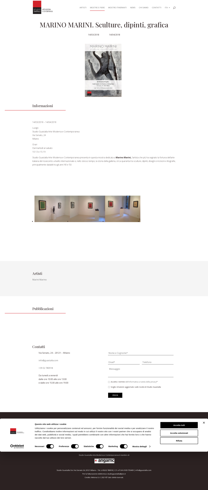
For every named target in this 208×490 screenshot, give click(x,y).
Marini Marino (39, 279)
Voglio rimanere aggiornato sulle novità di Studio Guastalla (136, 387)
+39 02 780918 (46, 368)
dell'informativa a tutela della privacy (141, 381)
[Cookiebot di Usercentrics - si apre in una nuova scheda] (17, 485)
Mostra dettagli (139, 485)
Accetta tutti (179, 463)
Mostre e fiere (97, 8)
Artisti (83, 8)
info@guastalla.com (48, 360)
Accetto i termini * (134, 381)
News (132, 8)
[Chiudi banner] (204, 461)
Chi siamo (143, 8)
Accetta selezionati (179, 471)
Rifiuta (179, 479)
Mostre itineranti (117, 8)
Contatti (156, 8)
